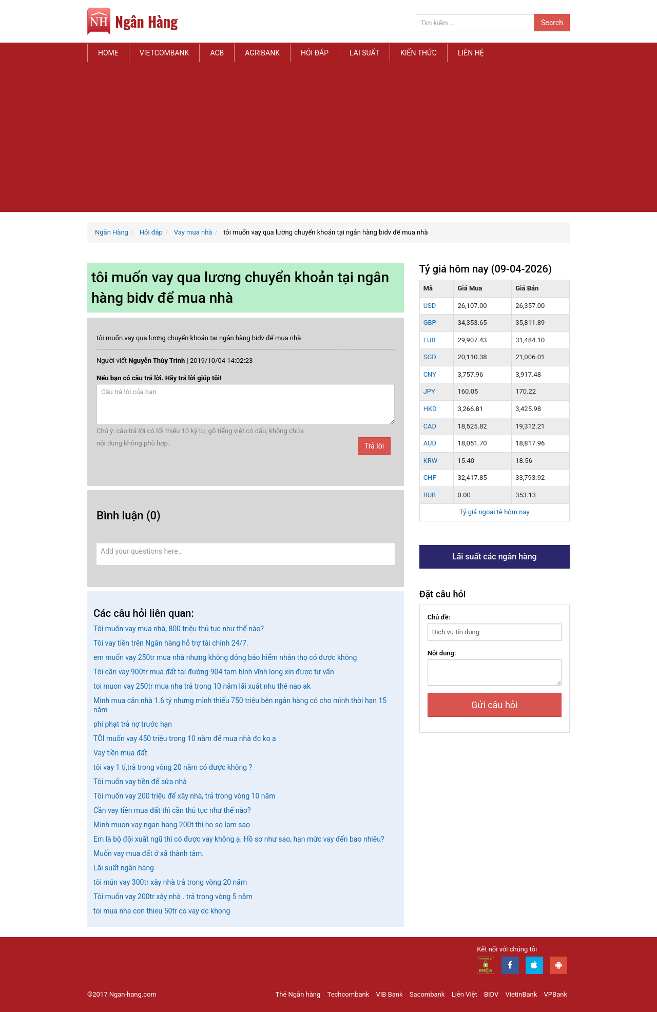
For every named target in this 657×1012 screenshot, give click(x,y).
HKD (430, 409)
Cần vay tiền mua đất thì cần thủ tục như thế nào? (172, 810)
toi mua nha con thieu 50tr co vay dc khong (161, 911)
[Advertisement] (328, 140)
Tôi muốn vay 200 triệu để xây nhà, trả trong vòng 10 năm (184, 796)
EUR (429, 340)
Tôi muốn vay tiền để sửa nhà (140, 781)
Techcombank (348, 994)
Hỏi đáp (314, 53)
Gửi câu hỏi (494, 704)
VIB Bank (389, 994)
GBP (429, 322)
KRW (430, 460)
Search (552, 22)
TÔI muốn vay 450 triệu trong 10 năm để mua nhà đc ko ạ (184, 738)
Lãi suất (364, 53)
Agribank (262, 53)
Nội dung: (442, 653)
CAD (429, 426)
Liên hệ (471, 53)
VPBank (555, 994)
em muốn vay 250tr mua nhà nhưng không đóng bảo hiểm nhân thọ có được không (225, 657)
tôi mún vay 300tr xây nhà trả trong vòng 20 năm (170, 882)
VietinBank (521, 994)
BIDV (491, 994)
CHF (429, 477)
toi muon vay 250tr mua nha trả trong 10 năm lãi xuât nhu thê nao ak (202, 686)
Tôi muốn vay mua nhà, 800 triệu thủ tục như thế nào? (178, 629)
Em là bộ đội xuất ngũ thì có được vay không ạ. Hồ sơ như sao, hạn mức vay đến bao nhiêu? (238, 839)
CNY (429, 374)
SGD (429, 357)
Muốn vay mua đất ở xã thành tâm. (148, 853)
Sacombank (427, 994)
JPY (429, 391)
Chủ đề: (439, 617)
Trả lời (374, 446)
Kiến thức (418, 53)
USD (429, 305)
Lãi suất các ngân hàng (494, 556)
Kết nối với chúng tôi (507, 949)
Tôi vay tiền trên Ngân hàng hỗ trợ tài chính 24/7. (170, 643)
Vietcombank (164, 53)
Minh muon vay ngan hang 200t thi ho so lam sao (171, 825)
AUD (429, 443)
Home (108, 53)
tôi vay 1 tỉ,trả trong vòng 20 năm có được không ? (172, 767)
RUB (429, 495)
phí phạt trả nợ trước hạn (132, 724)
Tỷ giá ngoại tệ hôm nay (494, 512)
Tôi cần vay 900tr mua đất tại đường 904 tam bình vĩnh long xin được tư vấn (213, 672)
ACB (217, 53)
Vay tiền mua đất (120, 753)
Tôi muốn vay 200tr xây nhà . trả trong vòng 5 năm (173, 896)
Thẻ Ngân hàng (298, 994)
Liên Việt (464, 994)
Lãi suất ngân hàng (123, 868)
